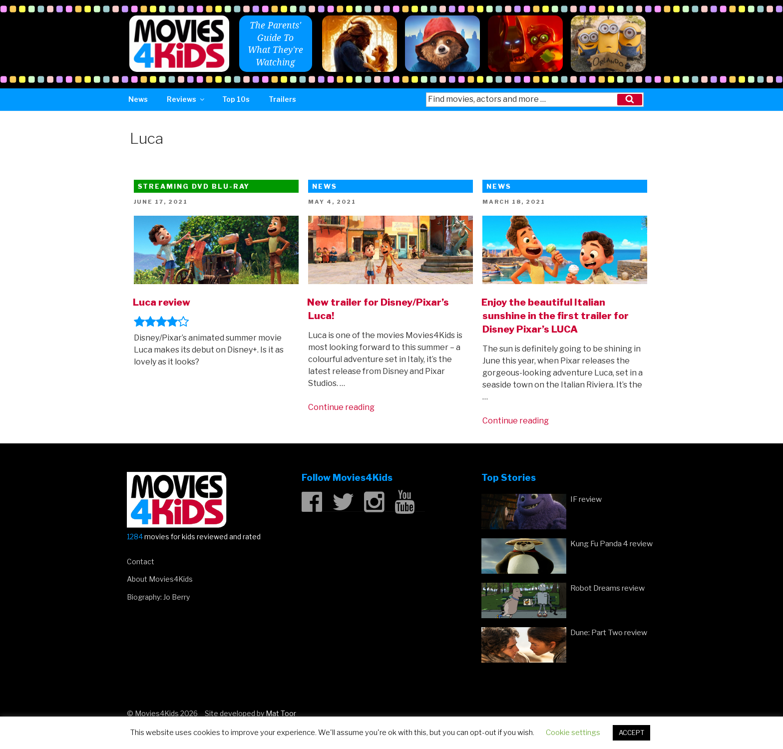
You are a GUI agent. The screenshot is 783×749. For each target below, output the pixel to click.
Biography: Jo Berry (158, 597)
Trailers (282, 99)
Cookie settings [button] (573, 732)
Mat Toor (281, 713)
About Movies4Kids (160, 579)
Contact (140, 561)
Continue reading (341, 407)
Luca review (161, 302)
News (138, 99)
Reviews (186, 99)
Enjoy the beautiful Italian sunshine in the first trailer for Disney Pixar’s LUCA (555, 315)
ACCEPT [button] (631, 733)
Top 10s (236, 99)
